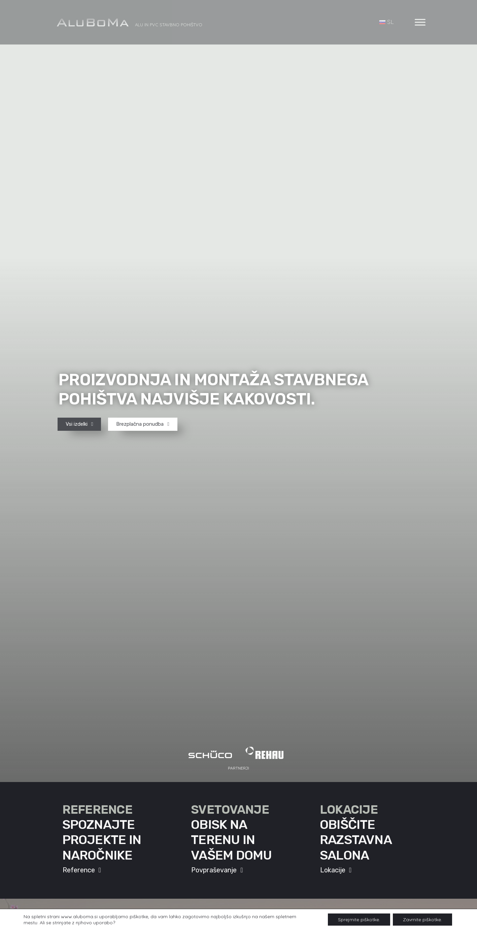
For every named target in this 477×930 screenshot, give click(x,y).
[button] (238, 768)
